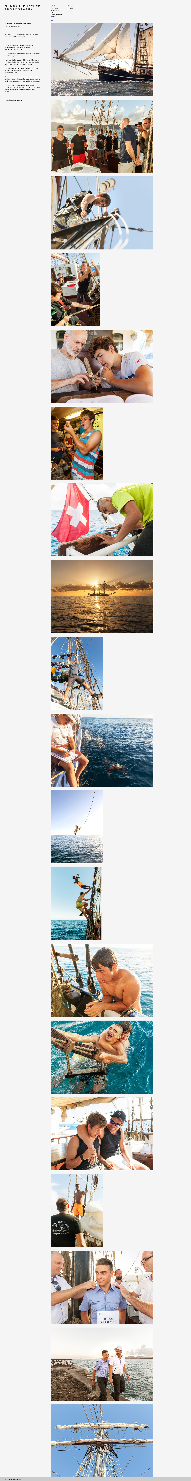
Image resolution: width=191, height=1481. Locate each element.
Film (52, 12)
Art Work (54, 8)
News (53, 16)
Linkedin (70, 6)
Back (52, 20)
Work (53, 6)
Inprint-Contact (56, 14)
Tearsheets (55, 10)
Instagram (70, 8)
